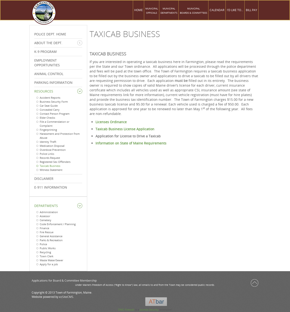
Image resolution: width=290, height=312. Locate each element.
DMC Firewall (126, 309)
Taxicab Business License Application (124, 129)
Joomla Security (149, 309)
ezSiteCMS (66, 297)
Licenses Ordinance (111, 122)
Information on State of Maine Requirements (130, 143)
